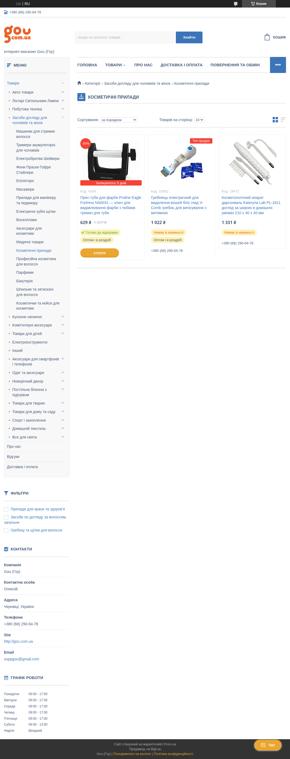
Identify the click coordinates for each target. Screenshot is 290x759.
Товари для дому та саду (33, 412)
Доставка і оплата (22, 467)
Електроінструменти (29, 342)
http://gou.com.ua (18, 641)
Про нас (14, 446)
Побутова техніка (27, 109)
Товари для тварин (28, 403)
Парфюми (25, 272)
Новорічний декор (27, 381)
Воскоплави (26, 220)
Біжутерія (24, 281)
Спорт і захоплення (29, 420)
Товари (13, 83)
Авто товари (22, 92)
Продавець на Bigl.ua (145, 749)
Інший (17, 350)
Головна (87, 65)
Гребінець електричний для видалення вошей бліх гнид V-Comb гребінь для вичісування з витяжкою (178, 205)
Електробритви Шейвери (37, 158)
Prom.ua (170, 744)
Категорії (92, 83)
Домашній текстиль (29, 428)
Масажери (25, 189)
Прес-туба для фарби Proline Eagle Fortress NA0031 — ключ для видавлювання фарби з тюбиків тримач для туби (110, 205)
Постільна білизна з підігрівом (29, 392)
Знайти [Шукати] (189, 37)
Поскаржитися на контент (132, 754)
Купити (99, 253)
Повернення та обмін (235, 65)
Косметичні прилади (33, 250)
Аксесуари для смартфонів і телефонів (35, 362)
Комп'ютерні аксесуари (32, 325)
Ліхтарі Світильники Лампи (35, 101)
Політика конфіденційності (173, 754)
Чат (268, 745)
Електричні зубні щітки (35, 211)
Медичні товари (29, 242)
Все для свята (24, 437)
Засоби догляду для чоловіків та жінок (29, 120)
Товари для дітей (27, 334)
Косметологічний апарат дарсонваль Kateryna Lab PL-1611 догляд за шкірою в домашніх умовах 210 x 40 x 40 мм (251, 205)
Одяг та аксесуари (28, 373)
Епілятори (25, 181)
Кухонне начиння (27, 317)
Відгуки (13, 456)
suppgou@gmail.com (21, 659)
